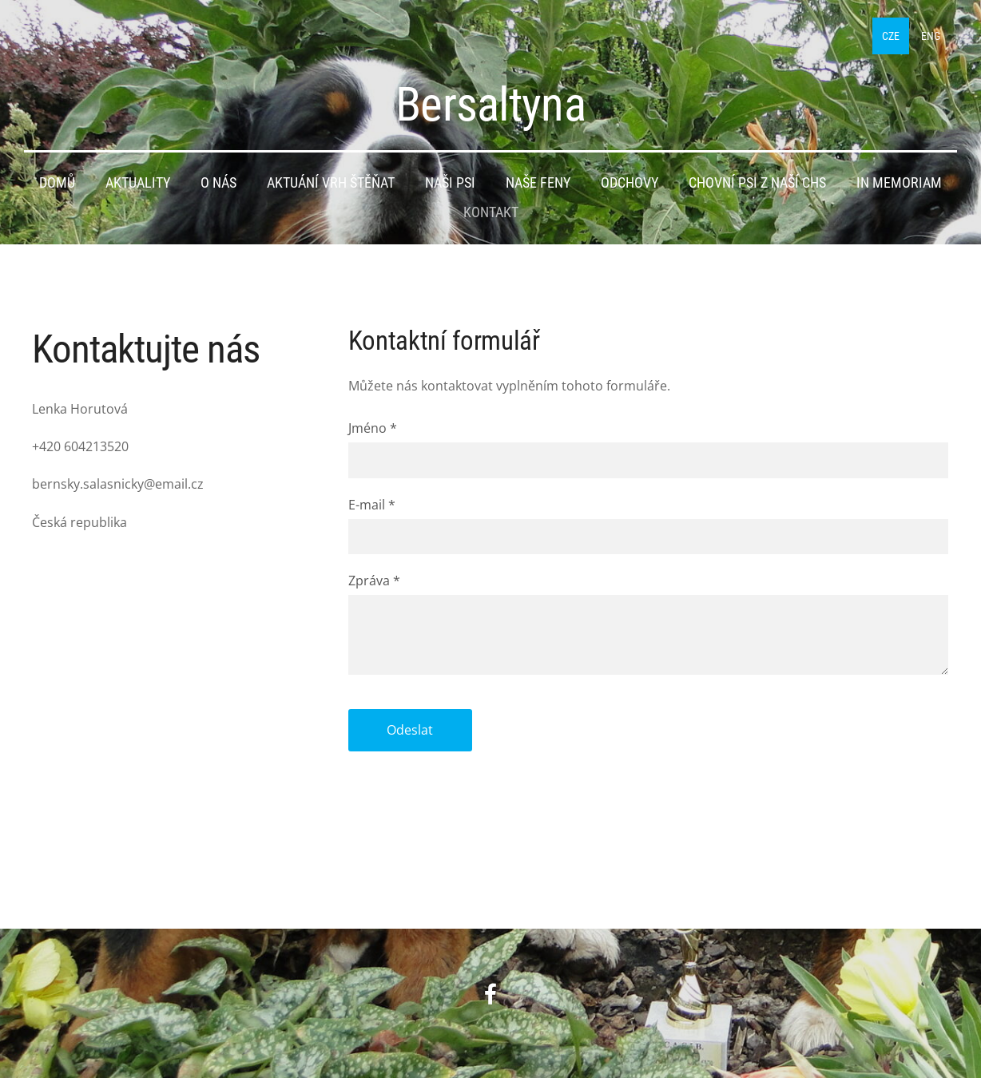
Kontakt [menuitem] (490, 212)
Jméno (372, 428)
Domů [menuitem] (57, 183)
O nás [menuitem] (218, 183)
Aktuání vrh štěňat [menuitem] (331, 183)
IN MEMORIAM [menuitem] (899, 183)
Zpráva (374, 580)
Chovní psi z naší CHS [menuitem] (757, 183)
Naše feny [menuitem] (538, 183)
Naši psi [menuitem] (450, 183)
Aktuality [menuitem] (137, 183)
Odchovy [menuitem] (629, 183)
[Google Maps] (174, 695)
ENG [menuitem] (930, 36)
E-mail (371, 504)
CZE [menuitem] (891, 36)
